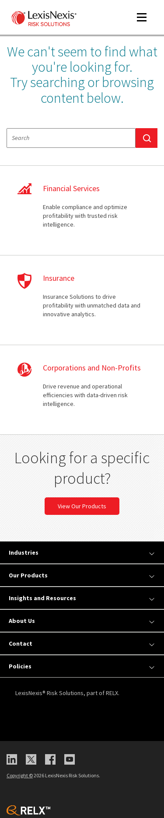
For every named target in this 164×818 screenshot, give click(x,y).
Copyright (20, 775)
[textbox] (71, 138)
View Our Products (82, 506)
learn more (82, 210)
